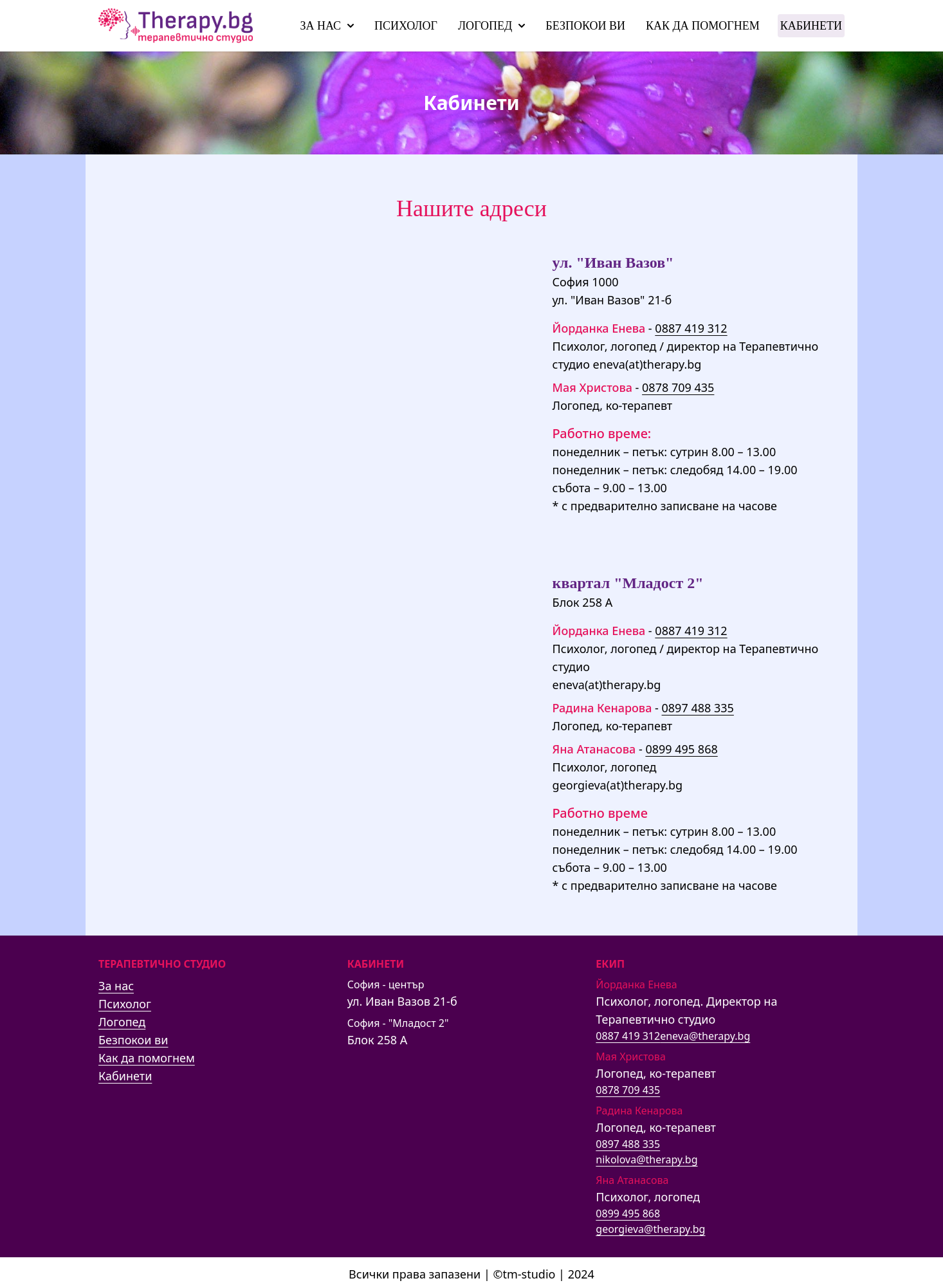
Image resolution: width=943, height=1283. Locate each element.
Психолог (405, 25)
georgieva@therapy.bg (650, 1229)
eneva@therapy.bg (705, 1036)
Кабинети (811, 25)
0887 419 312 (691, 328)
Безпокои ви (585, 25)
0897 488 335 (698, 707)
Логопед (491, 25)
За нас (327, 25)
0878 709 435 (678, 387)
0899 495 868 (681, 749)
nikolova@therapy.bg (646, 1159)
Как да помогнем (703, 25)
